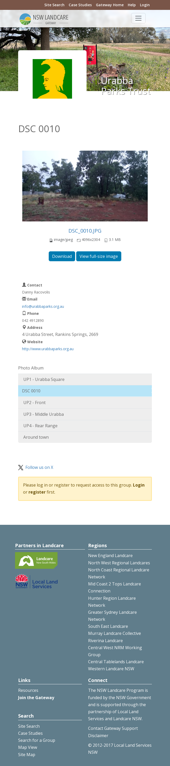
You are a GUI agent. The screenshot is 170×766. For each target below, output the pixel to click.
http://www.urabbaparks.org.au (48, 348)
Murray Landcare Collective (114, 633)
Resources (28, 690)
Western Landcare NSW (111, 669)
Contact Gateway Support (113, 728)
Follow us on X (39, 467)
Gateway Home (110, 4)
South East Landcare (108, 626)
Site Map (26, 754)
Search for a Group (36, 740)
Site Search (54, 4)
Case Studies (80, 4)
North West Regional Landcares (119, 563)
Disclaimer (98, 735)
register (37, 492)
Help (132, 4)
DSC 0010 (31, 391)
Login (145, 4)
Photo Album (31, 368)
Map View (27, 747)
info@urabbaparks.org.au (43, 306)
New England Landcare (110, 555)
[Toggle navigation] (138, 18)
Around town (36, 437)
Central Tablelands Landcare (116, 662)
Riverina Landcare (105, 640)
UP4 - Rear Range (40, 426)
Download (62, 256)
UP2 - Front (34, 402)
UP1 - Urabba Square (44, 379)
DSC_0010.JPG (85, 230)
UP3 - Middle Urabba (43, 414)
